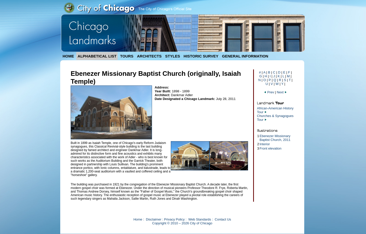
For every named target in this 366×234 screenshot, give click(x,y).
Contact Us (223, 219)
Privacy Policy (174, 219)
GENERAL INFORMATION (245, 56)
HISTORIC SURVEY (201, 56)
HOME (68, 56)
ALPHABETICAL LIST (97, 56)
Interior (265, 144)
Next (282, 92)
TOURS (126, 56)
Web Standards (199, 219)
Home (137, 219)
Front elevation (270, 148)
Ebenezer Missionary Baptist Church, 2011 (275, 138)
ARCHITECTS (149, 56)
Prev (269, 92)
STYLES (172, 56)
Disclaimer (153, 219)
